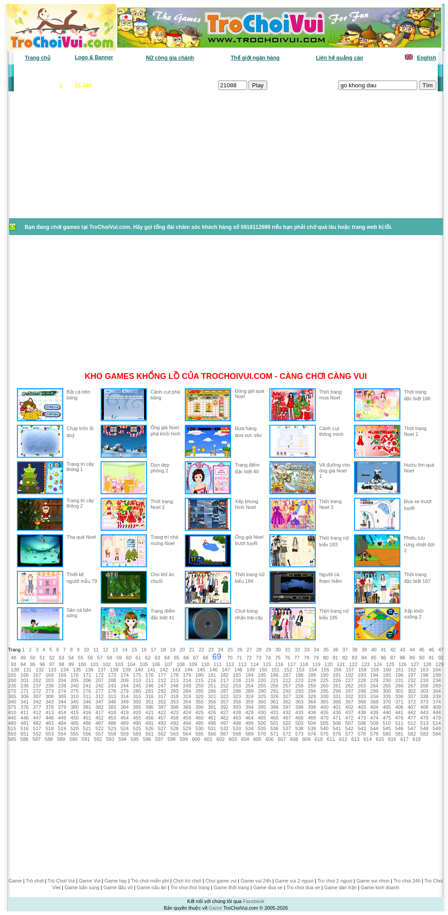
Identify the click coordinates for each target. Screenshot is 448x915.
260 (324, 685)
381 (87, 707)
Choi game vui (220, 880)
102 (107, 664)
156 (338, 669)
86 (383, 657)
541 (337, 728)
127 (415, 664)
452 (99, 717)
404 (374, 707)
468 (299, 717)
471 (337, 717)
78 (306, 657)
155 (325, 669)
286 (212, 691)
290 (262, 691)
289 (249, 691)
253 (237, 685)
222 (287, 680)
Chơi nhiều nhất (139, 71)
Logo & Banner (94, 57)
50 (32, 657)
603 (233, 739)
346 (87, 701)
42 (392, 649)
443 (424, 712)
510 (387, 723)
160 (387, 669)
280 (137, 691)
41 (383, 649)
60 (128, 657)
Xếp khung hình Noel (246, 504)
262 (349, 685)
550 (12, 733)
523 (112, 728)
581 (399, 733)
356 (212, 701)
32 (297, 649)
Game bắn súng (82, 887)
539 (312, 728)
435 (324, 712)
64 (167, 657)
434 (312, 712)
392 (224, 707)
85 (373, 657)
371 (399, 701)
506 (337, 723)
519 (62, 728)
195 (387, 675)
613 (355, 739)
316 (150, 696)
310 (74, 696)
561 (150, 733)
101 (94, 664)
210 (137, 680)
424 (187, 712)
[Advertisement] (79, 159)
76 (287, 657)
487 (99, 723)
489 (124, 723)
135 (77, 669)
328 (299, 696)
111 (218, 664)
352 (162, 701)
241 (87, 685)
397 (287, 707)
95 (32, 664)
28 (258, 649)
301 (399, 691)
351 (150, 701)
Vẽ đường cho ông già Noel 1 (334, 470)
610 (318, 739)
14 (124, 649)
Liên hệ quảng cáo (339, 58)
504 (312, 723)
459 (187, 717)
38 (354, 649)
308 (49, 696)
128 (427, 664)
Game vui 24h (255, 880)
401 (337, 707)
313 (112, 696)
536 (274, 728)
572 (287, 733)
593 (110, 739)
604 (245, 739)
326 (274, 696)
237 (37, 685)
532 (224, 728)
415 (74, 712)
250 (199, 685)
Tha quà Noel (81, 537)
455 (137, 717)
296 (337, 691)
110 (205, 664)
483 (49, 723)
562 (162, 733)
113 (242, 664)
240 (74, 685)
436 (337, 712)
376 (24, 707)
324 (249, 696)
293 (299, 691)
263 (362, 685)
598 (171, 739)
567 (224, 733)
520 (74, 728)
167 (37, 675)
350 (137, 701)
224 (312, 680)
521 (87, 728)
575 (324, 733)
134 (65, 669)
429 (249, 712)
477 (412, 717)
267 (412, 685)
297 (349, 691)
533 (237, 728)
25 (230, 649)
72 (249, 657)
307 (37, 696)
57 (99, 657)
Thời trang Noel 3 (330, 504)
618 (417, 739)
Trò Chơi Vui (61, 880)
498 (237, 723)
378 (49, 707)
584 (437, 733)
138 (114, 669)
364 (312, 701)
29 (268, 649)
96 (42, 664)
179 (187, 675)
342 (37, 701)
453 (112, 717)
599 (183, 739)
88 (402, 657)
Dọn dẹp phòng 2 (160, 467)
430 (262, 712)
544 (374, 728)
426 (212, 712)
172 (99, 675)
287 (224, 691)
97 (51, 664)
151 (275, 669)
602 (220, 739)
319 (187, 696)
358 (237, 701)
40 (373, 649)
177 (162, 675)
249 (187, 685)
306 (24, 696)
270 (12, 691)
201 (24, 680)
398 (299, 707)
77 (297, 657)
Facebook (253, 901)
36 (335, 649)
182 (224, 675)
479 (437, 717)
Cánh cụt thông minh (331, 431)
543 (362, 728)
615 (380, 739)
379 (62, 707)
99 (71, 664)
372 (412, 701)
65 (176, 657)
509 (374, 723)
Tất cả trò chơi (286, 71)
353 (175, 701)
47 (441, 649)
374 (437, 701)
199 (437, 675)
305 (12, 696)
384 (124, 707)
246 (150, 685)
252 (224, 685)
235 (12, 685)
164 (437, 669)
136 (89, 669)
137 (102, 669)
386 (150, 707)
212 (162, 680)
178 (175, 675)
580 (387, 733)
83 (354, 657)
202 (37, 680)
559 (124, 733)
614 (367, 739)
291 (274, 691)
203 (49, 680)
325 (262, 696)
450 (74, 717)
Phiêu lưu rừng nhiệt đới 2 (419, 544)
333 (362, 696)
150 (263, 669)
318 (175, 696)
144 (188, 669)
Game (15, 880)
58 (109, 657)
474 (374, 717)
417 (99, 712)
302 (412, 691)
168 (49, 675)
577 (349, 733)
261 (337, 685)
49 (23, 657)
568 (237, 733)
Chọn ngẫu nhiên (238, 71)
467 (287, 717)
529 (187, 728)
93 (13, 664)
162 (412, 669)
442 (412, 712)
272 (37, 691)
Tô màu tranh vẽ (411, 71)
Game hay (116, 880)
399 (312, 707)
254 (249, 685)
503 (299, 723)
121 (341, 664)
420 (137, 712)
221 (274, 680)
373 (424, 701)
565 (199, 733)
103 (119, 664)
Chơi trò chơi (187, 880)
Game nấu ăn (152, 887)
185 (262, 675)
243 (112, 685)
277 (99, 691)
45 (421, 649)
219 (249, 680)
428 (237, 712)
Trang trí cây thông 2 (80, 503)
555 (74, 733)
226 (337, 680)
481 (24, 723)
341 (24, 701)
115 (267, 664)
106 (156, 664)
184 (249, 675)
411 (24, 712)
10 (86, 649)
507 (349, 723)
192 (349, 675)
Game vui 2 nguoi (294, 880)
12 (105, 649)
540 (324, 728)
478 (424, 717)
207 (99, 680)
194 (374, 675)
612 (343, 739)
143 (176, 669)
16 (144, 649)
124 (378, 664)
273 (49, 691)
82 (344, 657)
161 (399, 669)
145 (201, 669)
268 (424, 685)
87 (392, 657)
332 (349, 696)
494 (187, 723)
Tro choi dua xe (303, 887)
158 (362, 669)
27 (249, 649)
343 (49, 701)
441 (399, 712)
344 (62, 701)
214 (187, 680)
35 (326, 649)
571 (274, 733)
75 (278, 657)
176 (150, 675)
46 (431, 649)
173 (112, 675)
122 (353, 664)
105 (144, 664)
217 (224, 680)
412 (37, 712)
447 (37, 717)
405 (387, 707)
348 (112, 701)
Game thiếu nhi (332, 71)
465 (262, 717)
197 (412, 675)
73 (258, 657)
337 (412, 696)
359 (249, 701)
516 (24, 728)
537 (287, 728)
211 (150, 680)
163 (424, 669)
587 (37, 739)
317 (162, 696)
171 (87, 675)
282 (162, 691)
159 (375, 669)
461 (212, 717)
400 (324, 707)
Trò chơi (35, 880)
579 (374, 733)
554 (62, 733)
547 (412, 728)
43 (402, 649)
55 (80, 657)
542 (349, 728)
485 (74, 723)
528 (175, 728)
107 (168, 664)
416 (87, 712)
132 (40, 669)
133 (52, 669)
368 (362, 701)
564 (187, 733)
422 (162, 712)
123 (366, 664)
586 (24, 739)
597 (159, 739)
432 (287, 712)
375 (12, 707)
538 (299, 728)
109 (193, 664)
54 (70, 657)
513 (424, 723)
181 (212, 675)
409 (437, 707)
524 (124, 728)
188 (299, 675)
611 (331, 739)
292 (287, 691)
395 (262, 707)
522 (99, 728)
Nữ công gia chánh (170, 58)
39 (364, 649)
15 (134, 649)
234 (437, 680)
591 (85, 739)
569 (249, 733)
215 (199, 680)
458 (175, 717)
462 (224, 717)
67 (196, 657)
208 (112, 680)
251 (212, 685)
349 (124, 701)
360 (262, 701)
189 (312, 675)
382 (99, 707)
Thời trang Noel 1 (415, 431)
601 (208, 739)
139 (126, 669)
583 (424, 733)
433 (299, 712)
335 (387, 696)
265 (387, 685)
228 (362, 680)
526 (150, 728)
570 (262, 733)
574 (312, 733)
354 (187, 701)
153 (300, 669)
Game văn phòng (41, 71)
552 (37, 733)
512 (412, 723)
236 (24, 685)
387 (162, 707)
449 (62, 717)
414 (62, 712)
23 (211, 649)
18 (163, 649)
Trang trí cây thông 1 (80, 466)
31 (287, 649)
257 (287, 685)
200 (12, 680)
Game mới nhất (91, 71)
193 (362, 675)
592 (98, 739)
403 (362, 707)
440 (387, 712)
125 (390, 664)
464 (249, 717)
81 (335, 657)
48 (13, 657)
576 (337, 733)
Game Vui (90, 880)
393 (237, 707)
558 (112, 733)
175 (137, 675)
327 (287, 696)
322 (224, 696)
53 (61, 657)
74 (268, 657)
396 (274, 707)
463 (237, 717)
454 (124, 717)
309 (62, 696)
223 (299, 680)
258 (299, 685)
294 (312, 691)
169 (62, 675)
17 (153, 649)
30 (278, 649)
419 (124, 712)
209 (124, 680)
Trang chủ (37, 58)
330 (324, 696)
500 (262, 723)
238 (49, 685)
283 (175, 691)
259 (312, 685)
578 (362, 733)
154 (313, 669)
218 (237, 680)
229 (374, 680)
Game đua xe (267, 887)
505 (324, 723)
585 (12, 739)
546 (399, 728)
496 (212, 723)
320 (199, 696)
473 (362, 717)
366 (337, 701)
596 (147, 739)
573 (299, 733)
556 (87, 733)
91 (431, 657)
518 (49, 728)
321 (212, 696)
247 (162, 685)
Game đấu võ (118, 887)
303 (424, 691)
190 (324, 675)
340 (12, 701)
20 (182, 649)
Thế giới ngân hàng (255, 58)
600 (196, 739)
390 (199, 707)
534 (249, 728)
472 (349, 717)
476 (399, 717)
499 (249, 723)
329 (312, 696)
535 (262, 728)
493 (175, 723)
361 (274, 701)
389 (187, 707)
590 (73, 739)
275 (74, 691)
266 (399, 685)
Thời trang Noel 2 (162, 504)
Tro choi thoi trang (189, 887)
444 (437, 712)
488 (112, 723)
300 (387, 691)
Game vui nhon (373, 880)
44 (412, 649)
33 (307, 649)
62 (148, 657)
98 (61, 664)
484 (62, 723)
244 (124, 685)
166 (24, 675)
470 (324, 717)
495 (199, 723)
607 (282, 739)
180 (199, 675)
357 (224, 701)
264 (374, 685)
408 (424, 707)
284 (187, 691)
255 (262, 685)
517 (37, 728)
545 (387, 728)
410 (12, 712)
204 (62, 680)
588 (49, 739)
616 (392, 739)
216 (212, 680)
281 (150, 691)
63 (157, 657)
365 (324, 701)
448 (49, 717)
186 (274, 675)
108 (181, 664)
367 (349, 701)
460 (199, 717)
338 (424, 696)
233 (424, 680)
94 (23, 664)
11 (95, 649)
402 (349, 707)
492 (162, 723)
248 (175, 685)
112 (230, 664)
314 (124, 696)
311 (87, 696)
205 (74, 680)
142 (164, 669)
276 (87, 691)
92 (441, 657)
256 (274, 685)
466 (274, 717)
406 (399, 707)
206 (87, 680)
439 (374, 712)
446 (24, 717)
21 (192, 649)
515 (12, 728)
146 (213, 669)
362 (287, 701)
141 (151, 669)
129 (440, 664)
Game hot (371, 71)
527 (162, 728)
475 (387, 717)
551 (24, 733)
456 (150, 717)
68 (205, 657)
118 (304, 664)
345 (74, 701)
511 (399, 723)
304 (437, 691)
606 (269, 739)
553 (49, 733)
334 (374, 696)
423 (175, 712)
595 (134, 739)
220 (262, 680)
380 (74, 707)
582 (412, 733)
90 (421, 657)
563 (175, 733)
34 (316, 649)
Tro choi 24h (407, 880)
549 (437, 728)
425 (199, 712)
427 (224, 712)
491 (150, 723)
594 (122, 739)
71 (239, 657)
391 (212, 707)
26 (239, 649)
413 (49, 712)
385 (137, 707)
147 (226, 669)
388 (175, 707)
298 (362, 691)
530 (199, 728)
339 (437, 696)
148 (238, 669)
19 (172, 649)
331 (337, 696)
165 (12, 675)
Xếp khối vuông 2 (414, 613)
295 (324, 691)
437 (349, 712)
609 (306, 739)
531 (212, 728)
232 (412, 680)
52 (51, 657)
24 (220, 649)
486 (87, 723)
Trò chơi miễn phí (150, 880)
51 (42, 657)
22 (201, 649)
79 (316, 657)
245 (137, 685)
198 (424, 675)
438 (362, 712)
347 (99, 701)
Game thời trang (231, 887)
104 (131, 664)
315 (137, 696)
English (426, 58)
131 (27, 669)
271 (24, 691)
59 (119, 657)
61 (138, 657)
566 (212, 733)
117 (292, 664)
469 (312, 717)
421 (150, 712)
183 (237, 675)
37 (345, 649)
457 (162, 717)
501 (274, 723)
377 (37, 707)
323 (237, 696)
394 (249, 707)
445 (12, 717)
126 (403, 664)
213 (175, 680)
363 (299, 701)
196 (399, 675)
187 (287, 675)
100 (82, 664)
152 (288, 669)
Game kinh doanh (380, 887)
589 (61, 739)
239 (62, 685)
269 (437, 685)
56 (90, 657)
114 (255, 664)
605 (257, 739)
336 (399, 696)
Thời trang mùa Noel (330, 394)
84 (364, 657)
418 (112, 712)
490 (137, 723)
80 (325, 657)
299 (374, 691)
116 (279, 664)
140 (139, 669)
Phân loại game (187, 71)
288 (237, 691)
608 (294, 739)
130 (15, 669)
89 (412, 657)
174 (124, 675)
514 (437, 723)
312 (99, 696)
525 (137, 728)
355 (199, 701)
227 (349, 680)
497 (224, 723)
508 (362, 723)
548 (424, 728)
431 (274, 712)
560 (137, 733)
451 (87, 717)
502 (287, 723)
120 (329, 664)
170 (74, 675)
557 (99, 733)
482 (37, 723)
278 (112, 691)
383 (112, 707)
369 (374, 701)
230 (387, 680)
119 (316, 664)
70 (229, 657)
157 (350, 669)
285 (199, 691)
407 (412, 707)
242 (99, 685)
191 (337, 675)
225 (324, 680)
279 (124, 691)
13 (115, 649)
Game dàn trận (340, 887)
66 (186, 657)
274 (62, 691)
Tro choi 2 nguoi (335, 880)
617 (404, 739)
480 (12, 723)
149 (251, 669)
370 (387, 701)
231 (399, 680)
